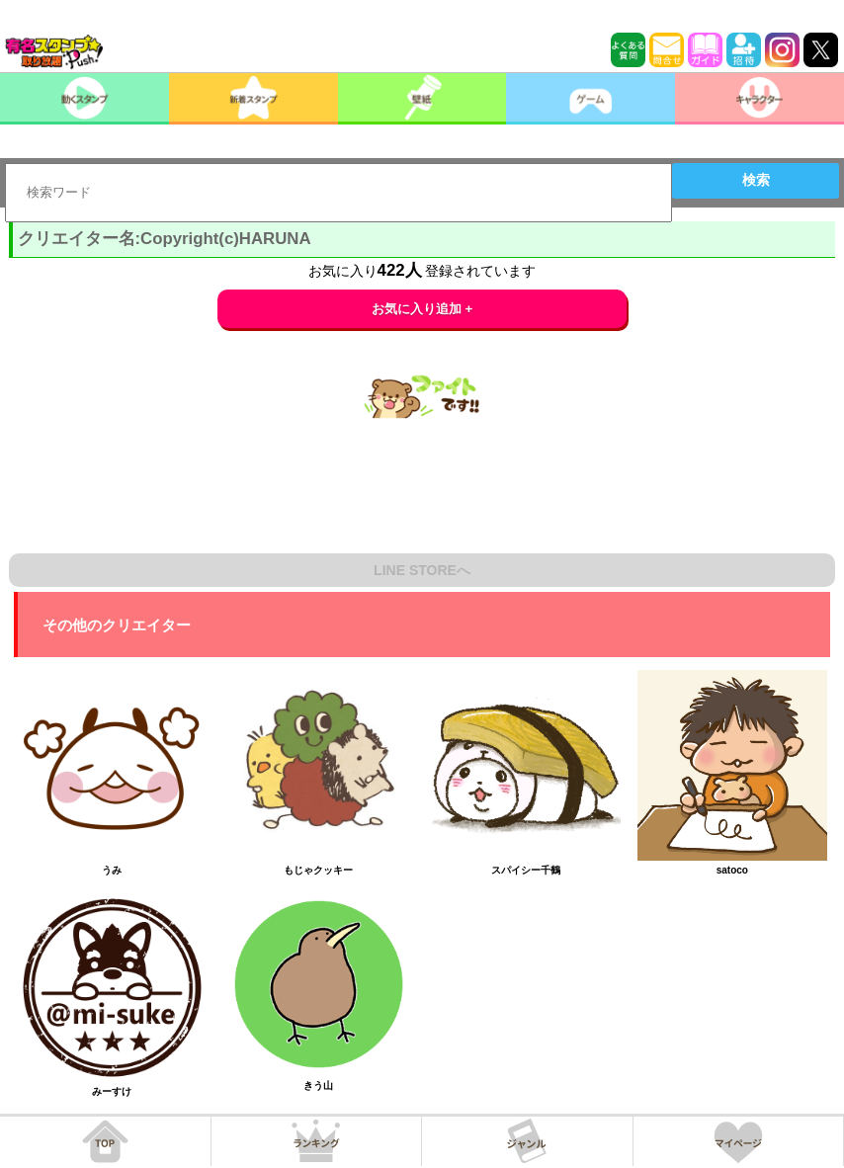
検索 (756, 180)
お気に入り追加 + (422, 308)
